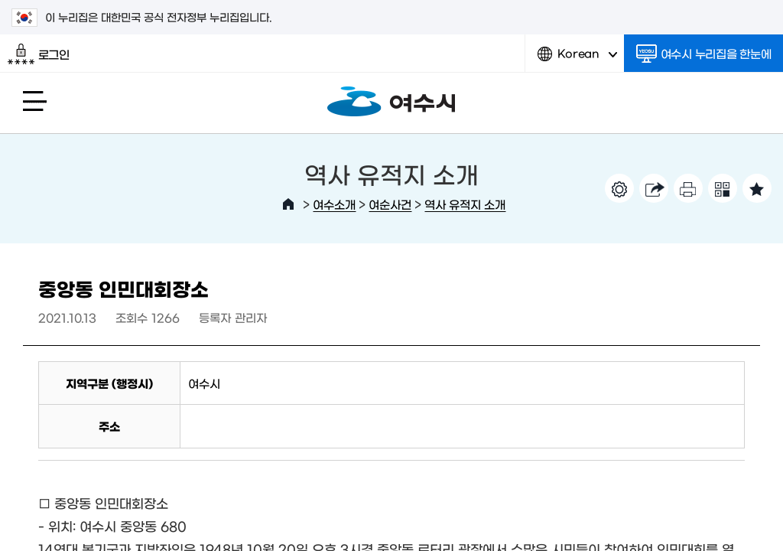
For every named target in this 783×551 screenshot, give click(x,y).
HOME (288, 204)
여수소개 (334, 204)
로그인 (39, 54)
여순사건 (390, 204)
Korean (577, 59)
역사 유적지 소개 (464, 204)
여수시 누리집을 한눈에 (704, 53)
